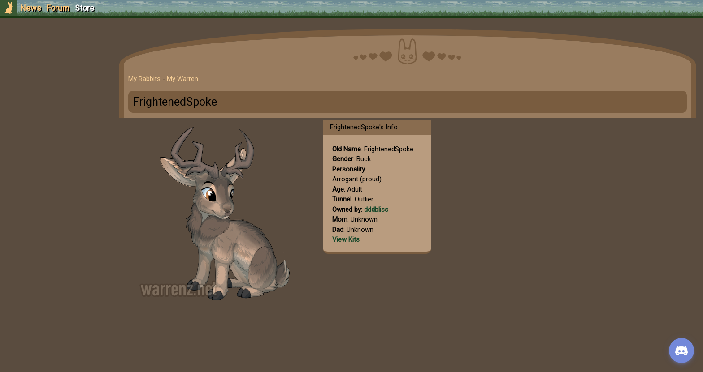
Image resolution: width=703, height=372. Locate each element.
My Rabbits (144, 79)
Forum (58, 8)
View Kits (346, 239)
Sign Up (54, 57)
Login (54, 74)
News (30, 8)
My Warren (182, 79)
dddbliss (376, 209)
